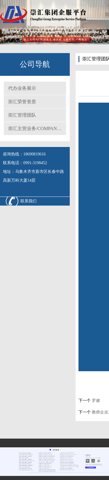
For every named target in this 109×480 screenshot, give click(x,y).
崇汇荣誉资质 (22, 101)
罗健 (95, 400)
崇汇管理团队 (22, 115)
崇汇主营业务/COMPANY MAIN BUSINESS (37, 128)
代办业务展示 (22, 88)
